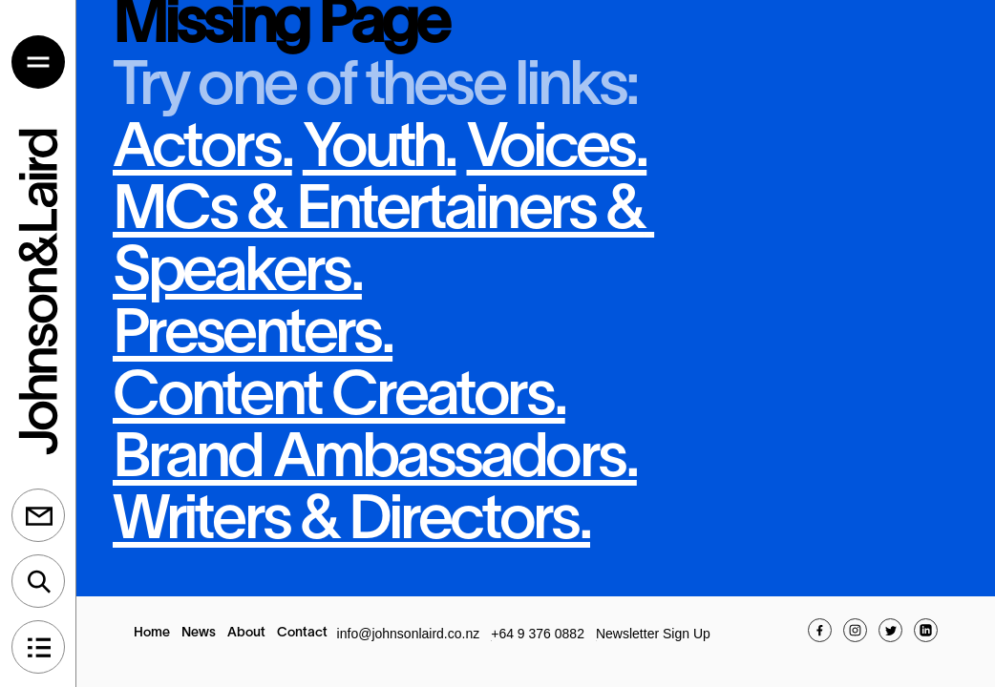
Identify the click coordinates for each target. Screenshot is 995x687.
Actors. (202, 150)
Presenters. (252, 336)
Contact (302, 633)
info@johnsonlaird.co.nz (408, 633)
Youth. (379, 150)
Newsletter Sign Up (653, 633)
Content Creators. (339, 398)
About (246, 633)
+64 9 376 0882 (537, 633)
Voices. (557, 150)
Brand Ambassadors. (375, 460)
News (198, 633)
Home (152, 633)
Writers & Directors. (351, 522)
